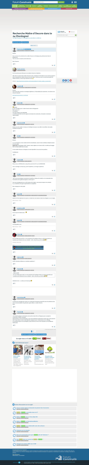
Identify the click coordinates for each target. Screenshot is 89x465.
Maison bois (15, 145)
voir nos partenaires (21, 455)
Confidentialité (69, 462)
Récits (21, 6)
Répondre (25, 42)
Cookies (73, 462)
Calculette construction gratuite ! (37, 357)
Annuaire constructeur (20, 8)
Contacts (25, 462)
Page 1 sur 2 (33, 45)
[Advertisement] (44, 20)
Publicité (64, 462)
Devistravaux (60, 6)
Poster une (41, 334)
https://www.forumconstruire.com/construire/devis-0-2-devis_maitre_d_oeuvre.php (34, 81)
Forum (14, 6)
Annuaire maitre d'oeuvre (36, 8)
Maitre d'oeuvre (15, 455)
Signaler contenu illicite (32, 462)
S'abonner (72, 31)
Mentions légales (40, 462)
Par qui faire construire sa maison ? (27, 357)
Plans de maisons (53, 6)
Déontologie (60, 462)
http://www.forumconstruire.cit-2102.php (20, 95)
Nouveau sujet (17, 42)
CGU (53, 462)
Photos (28, 6)
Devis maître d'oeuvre (16, 357)
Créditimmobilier (40, 6)
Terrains (46, 6)
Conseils (34, 6)
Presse (56, 462)
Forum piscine (69, 8)
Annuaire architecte (52, 8)
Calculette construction (47, 462)
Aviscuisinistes (74, 6)
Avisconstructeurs (67, 6)
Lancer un (28, 334)
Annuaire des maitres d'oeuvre (49, 357)
